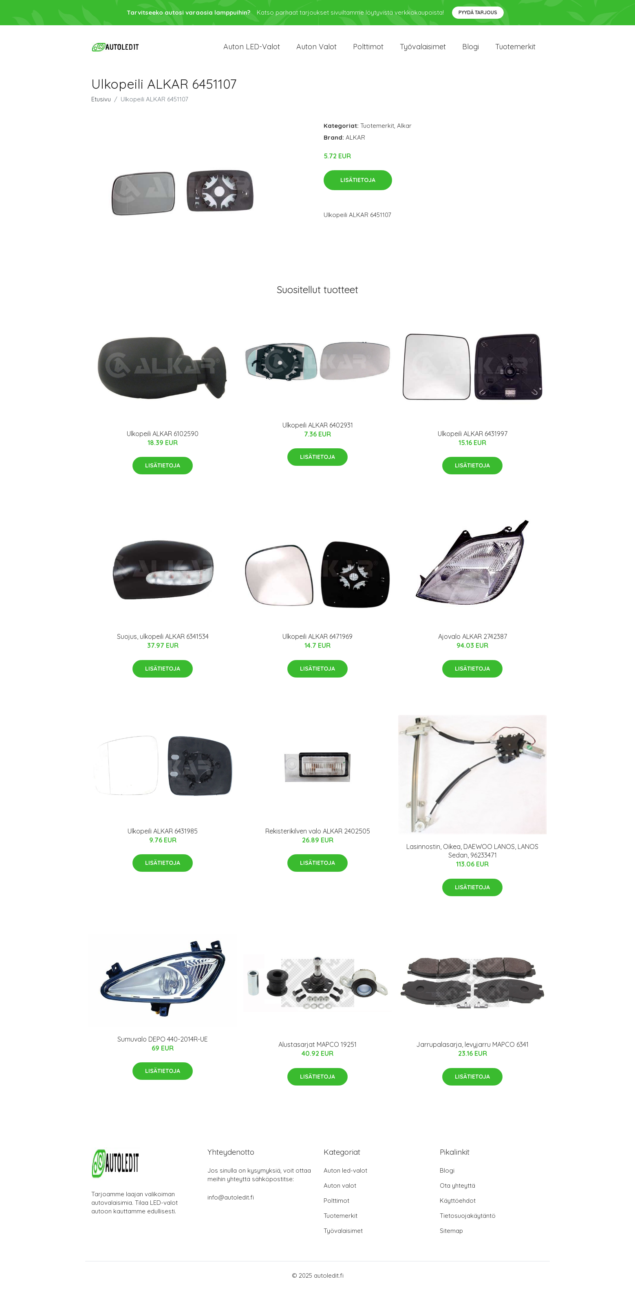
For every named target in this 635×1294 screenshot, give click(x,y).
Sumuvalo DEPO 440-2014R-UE (162, 1043)
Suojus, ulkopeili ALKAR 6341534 (163, 641)
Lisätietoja (357, 184)
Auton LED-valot (251, 48)
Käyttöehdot (458, 1205)
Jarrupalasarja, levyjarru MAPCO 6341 (472, 1049)
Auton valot (316, 48)
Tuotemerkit (515, 48)
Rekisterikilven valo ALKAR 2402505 (317, 835)
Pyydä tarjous (478, 12)
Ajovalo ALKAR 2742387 (472, 641)
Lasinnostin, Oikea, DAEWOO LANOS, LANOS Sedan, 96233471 (472, 855)
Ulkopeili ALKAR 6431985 (163, 835)
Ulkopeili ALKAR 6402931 (317, 429)
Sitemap (451, 1235)
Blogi (470, 48)
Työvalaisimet (423, 48)
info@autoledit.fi (230, 1202)
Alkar (404, 130)
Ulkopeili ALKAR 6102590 (162, 438)
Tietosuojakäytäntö (468, 1220)
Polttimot (368, 48)
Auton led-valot (345, 1175)
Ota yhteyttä (457, 1190)
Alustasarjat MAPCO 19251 (317, 1049)
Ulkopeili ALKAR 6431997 (472, 438)
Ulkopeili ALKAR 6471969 (317, 641)
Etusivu (101, 103)
